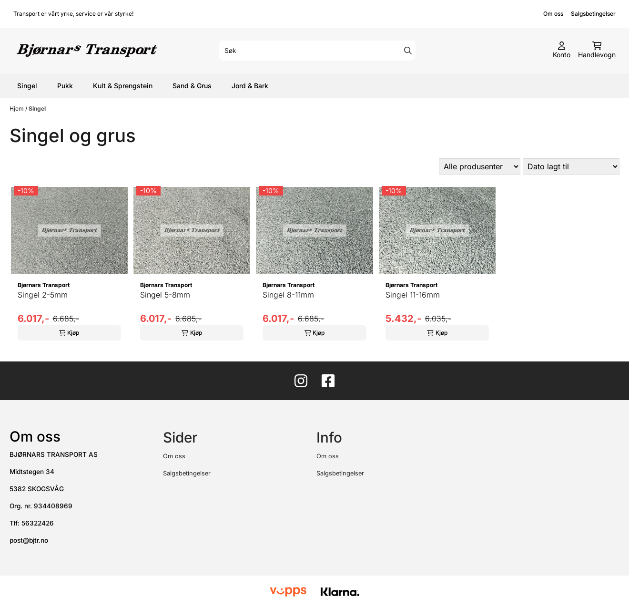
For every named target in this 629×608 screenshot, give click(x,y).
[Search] (408, 50)
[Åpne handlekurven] (596, 50)
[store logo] (86, 50)
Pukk (65, 86)
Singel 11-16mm (413, 294)
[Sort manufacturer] (479, 166)
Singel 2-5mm (43, 294)
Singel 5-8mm (165, 294)
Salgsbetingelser (593, 13)
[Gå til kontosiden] (561, 50)
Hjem (17, 108)
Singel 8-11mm (288, 294)
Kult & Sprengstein (122, 86)
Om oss (553, 13)
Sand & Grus (192, 86)
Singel (27, 86)
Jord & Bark (250, 86)
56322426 (37, 523)
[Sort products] (571, 166)
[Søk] (317, 51)
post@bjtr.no (29, 540)
